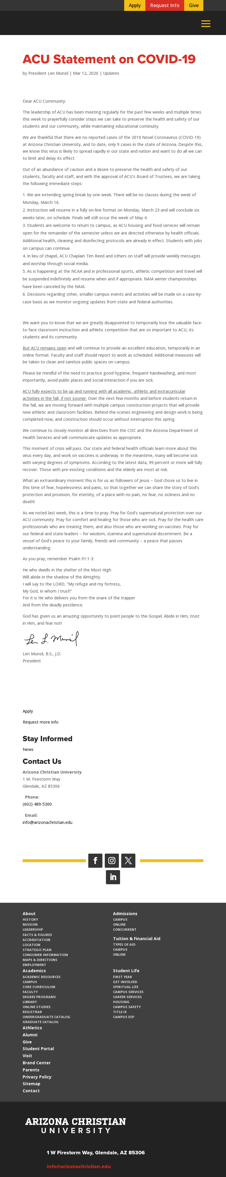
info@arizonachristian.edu (47, 822)
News (28, 749)
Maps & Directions (40, 959)
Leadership (33, 929)
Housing (121, 1002)
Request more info (41, 722)
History (30, 919)
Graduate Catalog (41, 1022)
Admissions (125, 913)
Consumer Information (45, 954)
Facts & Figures (37, 934)
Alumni (30, 1035)
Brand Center (37, 1062)
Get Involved (125, 982)
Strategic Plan (37, 949)
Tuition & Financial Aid (136, 938)
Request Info (165, 5)
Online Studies (37, 1007)
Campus (120, 919)
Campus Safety (127, 1007)
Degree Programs (39, 997)
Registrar (32, 1012)
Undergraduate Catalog (46, 1017)
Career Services (127, 997)
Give (194, 5)
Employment (34, 964)
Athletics (32, 1027)
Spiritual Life (125, 987)
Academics (34, 970)
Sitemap (31, 1083)
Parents (31, 1070)
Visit (27, 1055)
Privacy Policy (37, 1077)
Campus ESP (123, 1017)
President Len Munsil (48, 73)
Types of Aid (124, 944)
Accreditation (36, 939)
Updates (111, 73)
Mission (30, 924)
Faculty (30, 992)
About (29, 913)
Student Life (126, 970)
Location (31, 944)
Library (30, 1002)
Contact (31, 1090)
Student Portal (38, 1048)
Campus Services (128, 992)
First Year (122, 977)
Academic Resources (42, 977)
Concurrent (125, 929)
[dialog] (208, 1159)
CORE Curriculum (39, 987)
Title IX (120, 1012)
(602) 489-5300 (37, 804)
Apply (135, 5)
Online (119, 924)
